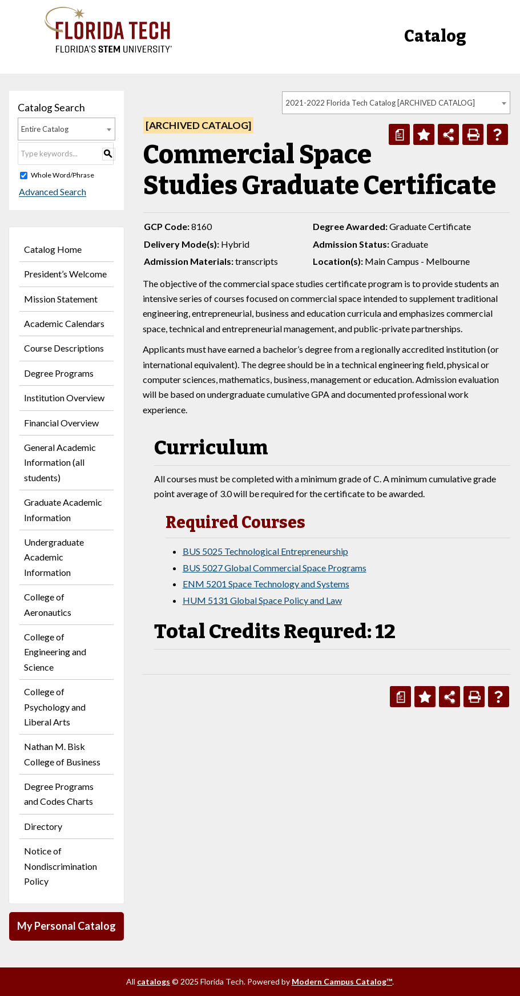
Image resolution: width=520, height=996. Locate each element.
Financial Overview (61, 422)
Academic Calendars (64, 323)
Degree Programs (59, 373)
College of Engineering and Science (55, 651)
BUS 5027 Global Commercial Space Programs (274, 567)
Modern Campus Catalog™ (342, 981)
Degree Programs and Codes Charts (59, 794)
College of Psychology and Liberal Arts (55, 706)
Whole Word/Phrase (62, 175)
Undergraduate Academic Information (54, 557)
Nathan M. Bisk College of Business (62, 754)
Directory (43, 826)
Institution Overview (64, 397)
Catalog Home (53, 249)
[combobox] (396, 102)
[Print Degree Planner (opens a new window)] (399, 134)
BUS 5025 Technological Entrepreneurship (265, 551)
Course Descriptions (64, 347)
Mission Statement (61, 298)
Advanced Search (51, 192)
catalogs (153, 981)
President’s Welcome (65, 273)
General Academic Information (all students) (60, 462)
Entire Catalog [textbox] (44, 129)
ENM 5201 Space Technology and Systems (266, 583)
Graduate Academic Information (63, 509)
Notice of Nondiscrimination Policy (60, 865)
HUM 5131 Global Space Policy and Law (262, 600)
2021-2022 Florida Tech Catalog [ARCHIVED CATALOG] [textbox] (380, 102)
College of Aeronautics (47, 604)
